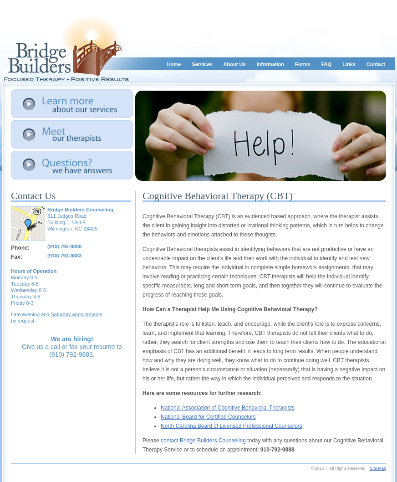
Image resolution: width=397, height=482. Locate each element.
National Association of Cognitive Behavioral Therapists (228, 408)
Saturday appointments (76, 314)
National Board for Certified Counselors (208, 417)
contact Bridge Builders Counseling (203, 440)
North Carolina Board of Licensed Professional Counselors (231, 426)
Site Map (378, 468)
